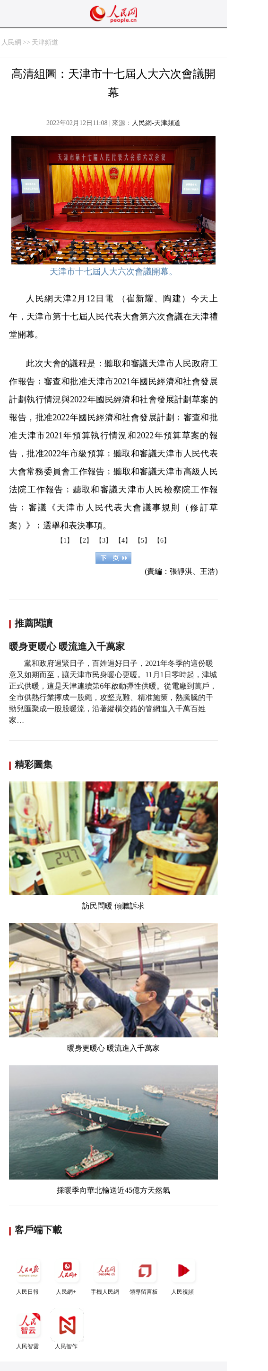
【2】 (84, 540)
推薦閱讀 (33, 623)
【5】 (142, 540)
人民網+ (67, 1274)
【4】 (123, 540)
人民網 (11, 42)
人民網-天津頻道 (156, 123)
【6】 (162, 540)
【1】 (65, 540)
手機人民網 (105, 1274)
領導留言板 (144, 1274)
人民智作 (67, 1329)
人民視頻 (183, 1274)
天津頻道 (45, 42)
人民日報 (28, 1274)
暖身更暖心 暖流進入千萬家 (67, 646)
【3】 (103, 540)
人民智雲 (28, 1329)
